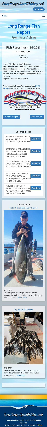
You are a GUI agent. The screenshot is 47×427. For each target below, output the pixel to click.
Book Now (36, 139)
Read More (22, 298)
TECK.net (39, 425)
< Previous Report (11, 117)
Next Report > (37, 117)
